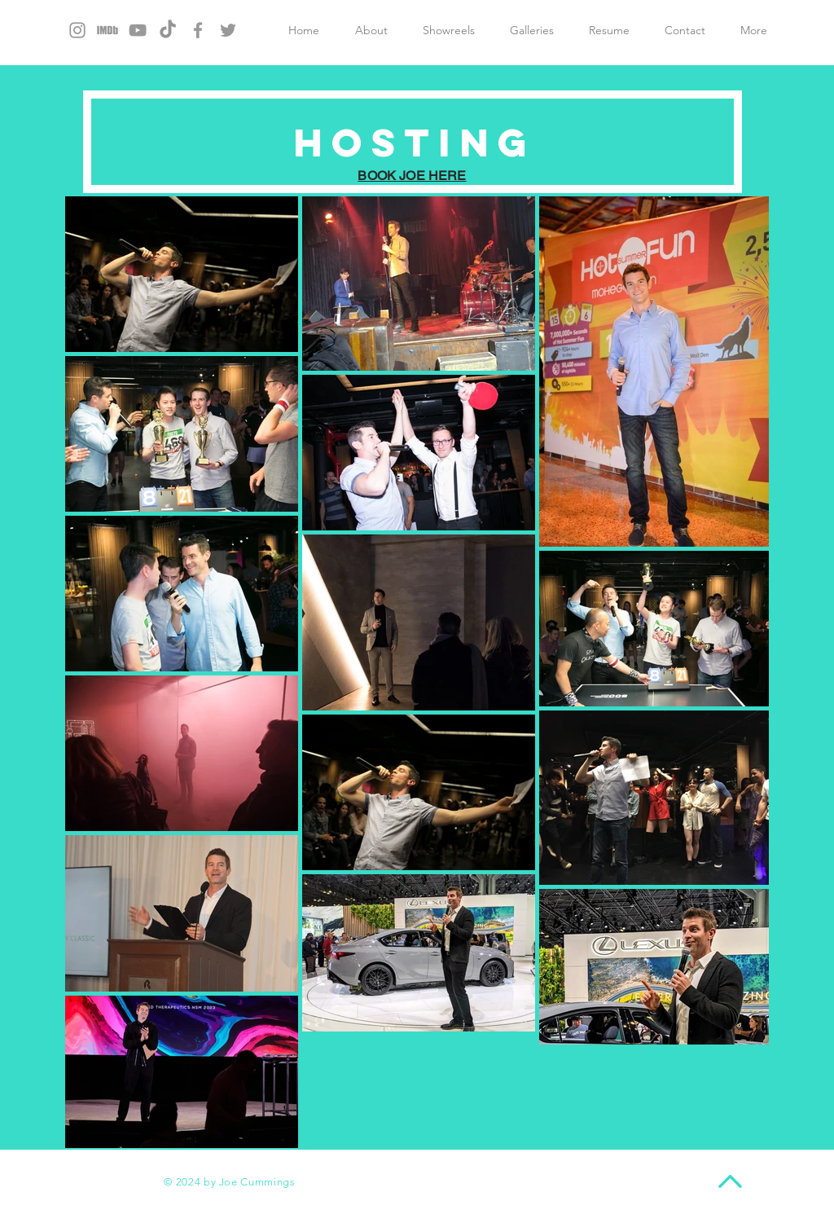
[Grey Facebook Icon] (197, 30)
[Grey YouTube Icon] (137, 30)
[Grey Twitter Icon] (228, 30)
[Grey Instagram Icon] (77, 30)
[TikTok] (167, 30)
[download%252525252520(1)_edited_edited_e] (107, 30)
